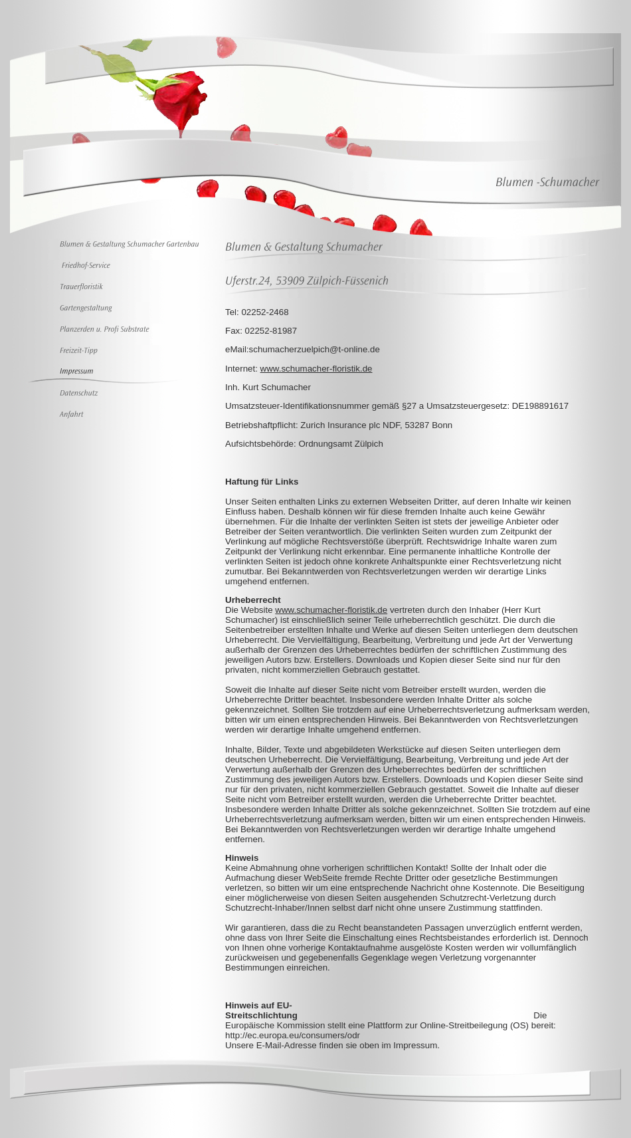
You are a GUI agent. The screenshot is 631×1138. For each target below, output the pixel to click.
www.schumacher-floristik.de (316, 369)
